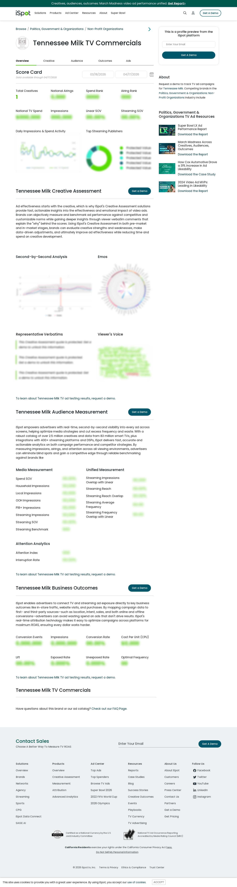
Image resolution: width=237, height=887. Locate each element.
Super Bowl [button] (118, 13)
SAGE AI (21, 823)
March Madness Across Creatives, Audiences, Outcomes (195, 145)
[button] (118, 74)
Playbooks (134, 810)
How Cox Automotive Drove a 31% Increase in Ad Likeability (197, 165)
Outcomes (105, 61)
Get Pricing (171, 816)
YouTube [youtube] (200, 783)
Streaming (22, 797)
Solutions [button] (40, 13)
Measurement (61, 783)
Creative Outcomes (141, 797)
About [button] (103, 13)
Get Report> (177, 3)
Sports (20, 803)
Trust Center (156, 867)
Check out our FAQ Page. (109, 709)
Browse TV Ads (100, 783)
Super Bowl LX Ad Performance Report (192, 127)
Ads (128, 61)
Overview (22, 61)
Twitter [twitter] (199, 777)
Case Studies (136, 777)
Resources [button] (89, 13)
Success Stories (138, 790)
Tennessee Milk (173, 88)
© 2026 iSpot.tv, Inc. (84, 867)
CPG (19, 810)
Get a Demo (139, 191)
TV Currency (136, 816)
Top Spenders (100, 777)
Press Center (172, 790)
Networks (22, 783)
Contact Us (171, 797)
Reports (133, 770)
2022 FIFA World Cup (104, 797)
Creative (48, 61)
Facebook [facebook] (201, 770)
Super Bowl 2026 (101, 790)
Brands (20, 777)
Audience (77, 61)
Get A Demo (210, 13)
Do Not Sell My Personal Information (117, 852)
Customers (171, 777)
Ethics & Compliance (133, 867)
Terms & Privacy (108, 867)
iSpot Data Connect (28, 816)
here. (169, 847)
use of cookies (136, 882)
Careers (169, 783)
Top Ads (96, 770)
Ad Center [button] (72, 13)
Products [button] (55, 13)
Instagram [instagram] (201, 797)
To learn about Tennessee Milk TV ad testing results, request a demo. (65, 398)
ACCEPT (159, 882)
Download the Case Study (197, 174)
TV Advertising (137, 823)
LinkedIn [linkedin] (200, 790)
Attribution (59, 790)
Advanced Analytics (65, 797)
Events (132, 803)
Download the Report (193, 134)
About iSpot (172, 770)
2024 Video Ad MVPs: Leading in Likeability (193, 184)
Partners (170, 803)
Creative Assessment (66, 777)
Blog (131, 783)
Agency (21, 790)
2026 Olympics (100, 803)
